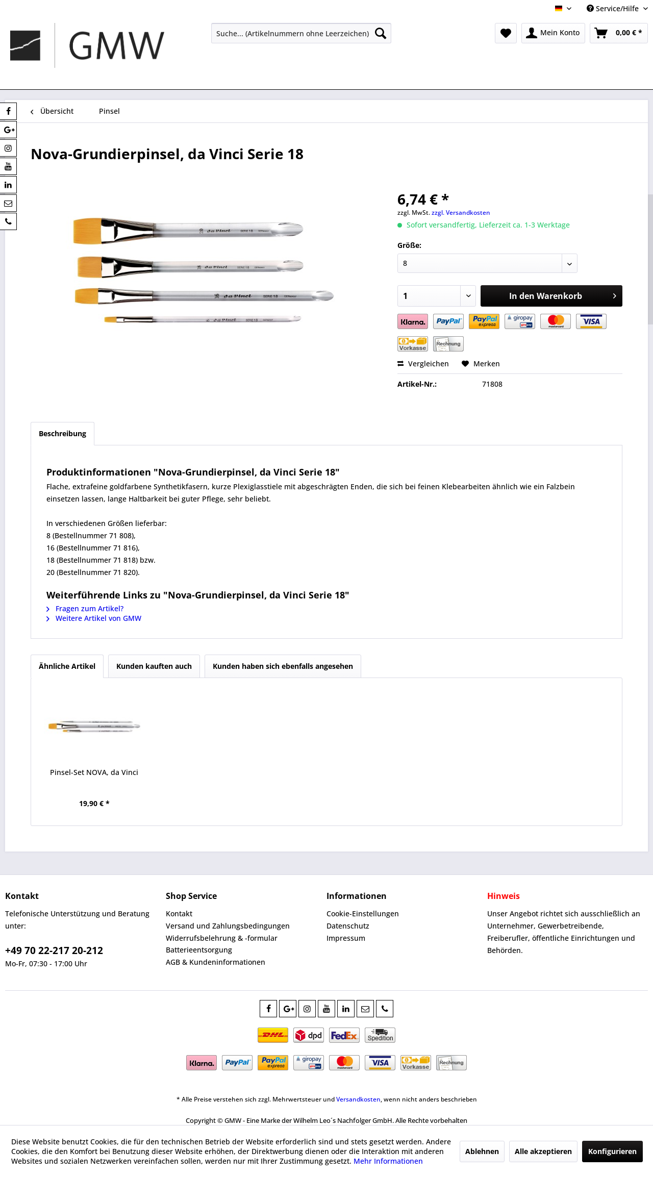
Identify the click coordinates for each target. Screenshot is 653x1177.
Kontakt (179, 913)
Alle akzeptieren (543, 1151)
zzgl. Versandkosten (461, 212)
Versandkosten (358, 1099)
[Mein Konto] (553, 33)
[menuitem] (301, 33)
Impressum (345, 938)
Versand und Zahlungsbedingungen (228, 926)
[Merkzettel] (506, 33)
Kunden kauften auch (154, 666)
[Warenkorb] (619, 33)
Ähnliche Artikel (67, 666)
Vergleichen (423, 363)
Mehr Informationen (388, 1161)
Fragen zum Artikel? (84, 608)
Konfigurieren (612, 1151)
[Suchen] (380, 33)
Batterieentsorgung (199, 950)
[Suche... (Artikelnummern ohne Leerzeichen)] (301, 33)
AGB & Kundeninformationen (215, 962)
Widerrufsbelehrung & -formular (222, 938)
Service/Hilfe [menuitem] (614, 8)
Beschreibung (62, 433)
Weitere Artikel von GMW (93, 618)
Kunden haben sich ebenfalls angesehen (283, 666)
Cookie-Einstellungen (362, 913)
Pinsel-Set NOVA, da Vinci (94, 772)
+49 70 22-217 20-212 (54, 950)
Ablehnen (482, 1151)
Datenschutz (347, 926)
